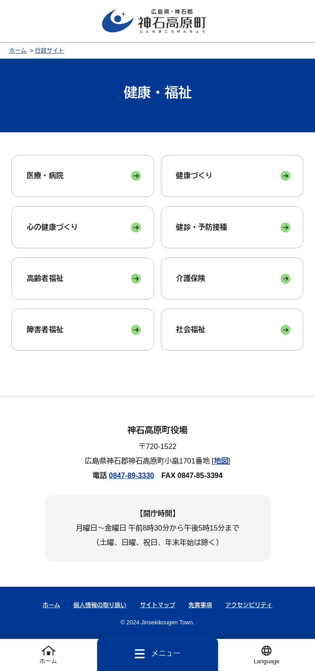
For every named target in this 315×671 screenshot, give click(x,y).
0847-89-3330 (131, 475)
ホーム (18, 50)
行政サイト (49, 50)
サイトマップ (157, 605)
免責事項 (200, 605)
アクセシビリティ (248, 605)
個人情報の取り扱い (99, 605)
